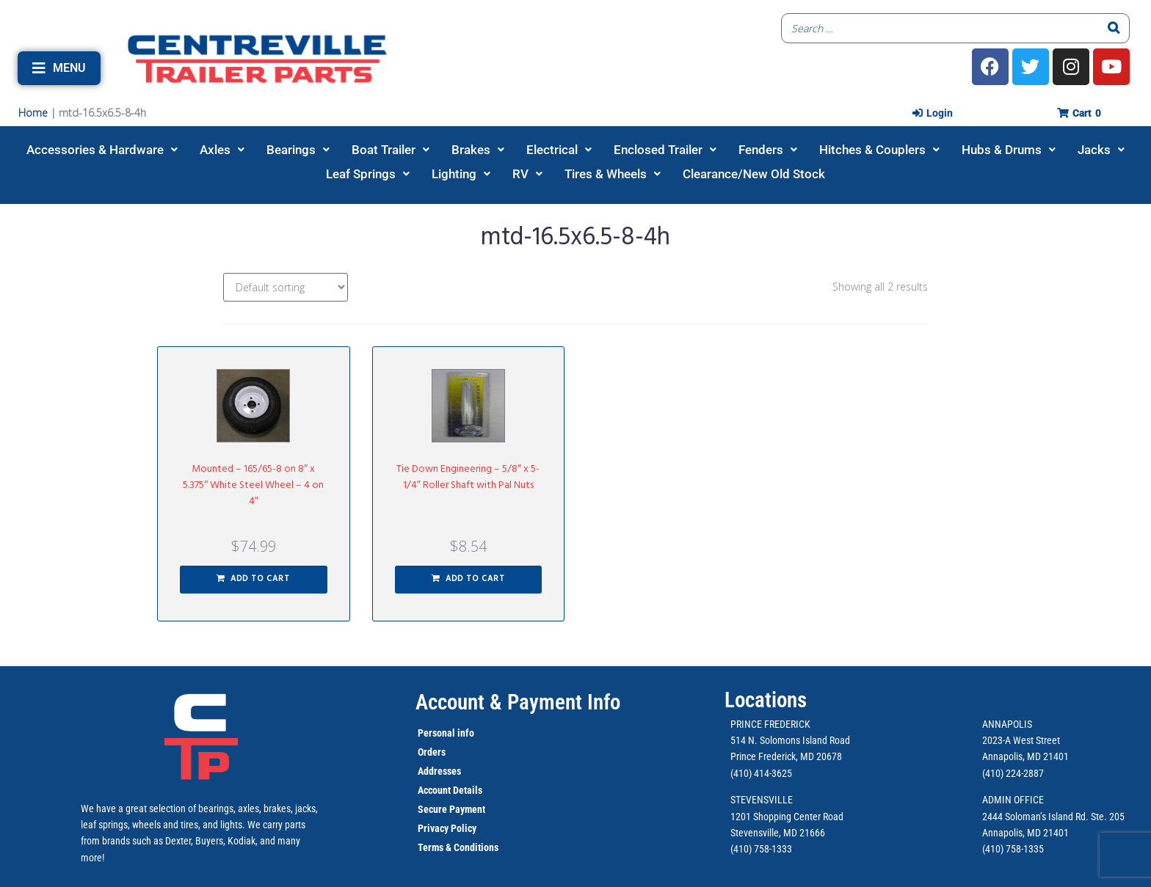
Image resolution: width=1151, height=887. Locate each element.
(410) (992, 849)
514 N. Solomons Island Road (790, 740)
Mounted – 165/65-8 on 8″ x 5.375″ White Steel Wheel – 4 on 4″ (253, 485)
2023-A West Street (1021, 740)
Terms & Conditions (458, 847)
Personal (436, 733)
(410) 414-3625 (761, 773)
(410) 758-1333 (761, 849)
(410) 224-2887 (1013, 773)
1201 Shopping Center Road (786, 816)
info (464, 733)
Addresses (439, 771)
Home (33, 113)
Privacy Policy (447, 828)
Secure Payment (451, 809)
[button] (59, 68)
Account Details (450, 790)
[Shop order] (285, 287)
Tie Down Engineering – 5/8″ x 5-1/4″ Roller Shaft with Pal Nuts (468, 477)
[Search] (1114, 28)
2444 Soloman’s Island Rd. (1035, 816)
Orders (432, 752)
